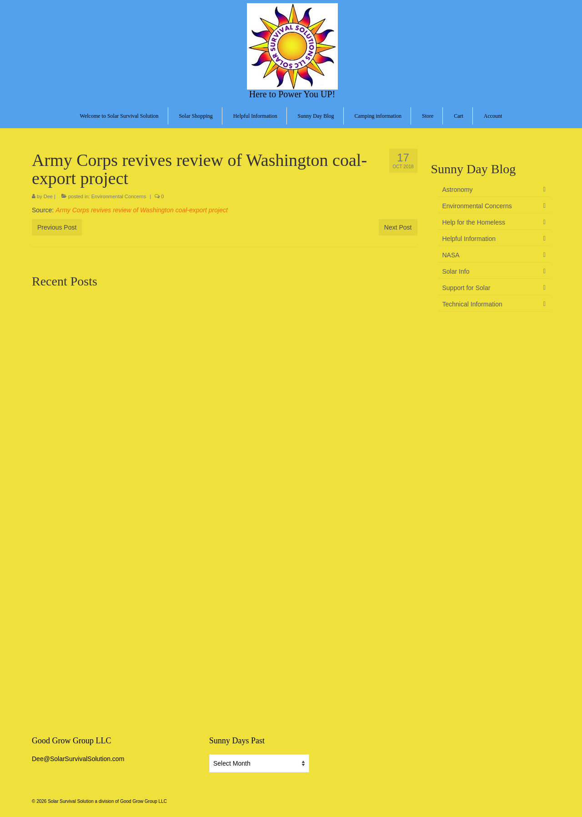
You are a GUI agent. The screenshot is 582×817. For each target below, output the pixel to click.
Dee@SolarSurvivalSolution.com (78, 758)
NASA (451, 255)
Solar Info (456, 271)
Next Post (398, 227)
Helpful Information (469, 238)
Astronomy (457, 189)
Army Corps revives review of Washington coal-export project (141, 210)
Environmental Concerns (118, 196)
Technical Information (472, 304)
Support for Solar (466, 287)
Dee (48, 196)
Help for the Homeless (474, 222)
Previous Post (56, 227)
